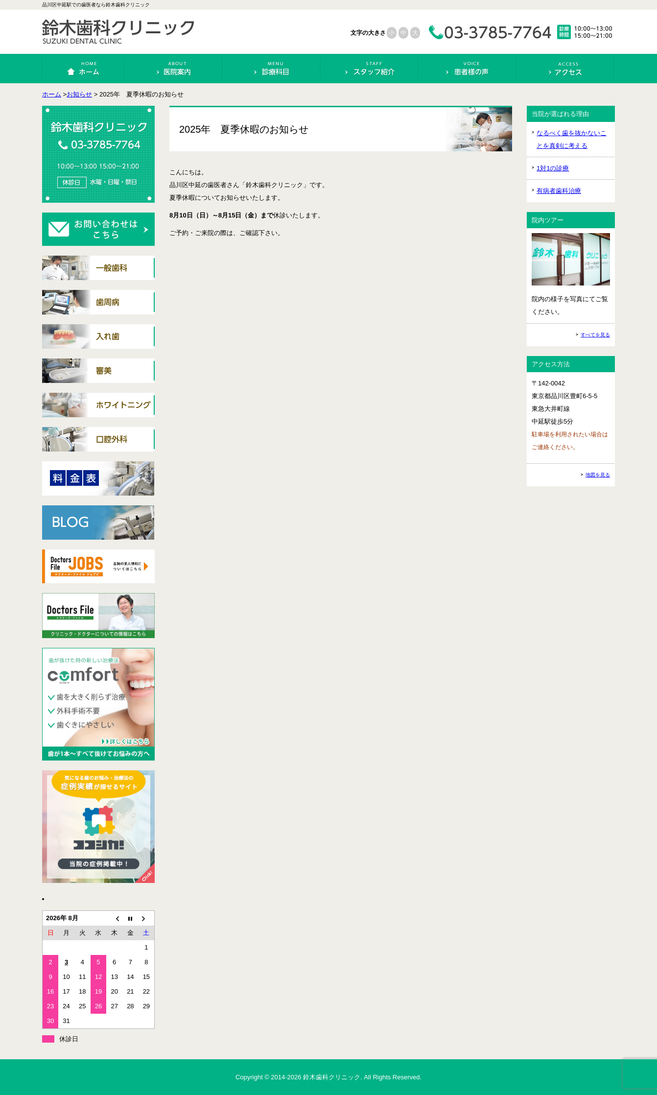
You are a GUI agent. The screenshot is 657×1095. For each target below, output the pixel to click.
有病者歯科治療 (559, 190)
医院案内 (174, 68)
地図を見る (598, 474)
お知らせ (79, 94)
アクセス (565, 68)
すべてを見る (595, 334)
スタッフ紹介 (370, 68)
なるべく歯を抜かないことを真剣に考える (572, 139)
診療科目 (272, 68)
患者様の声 (467, 68)
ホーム (84, 68)
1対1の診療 (553, 168)
